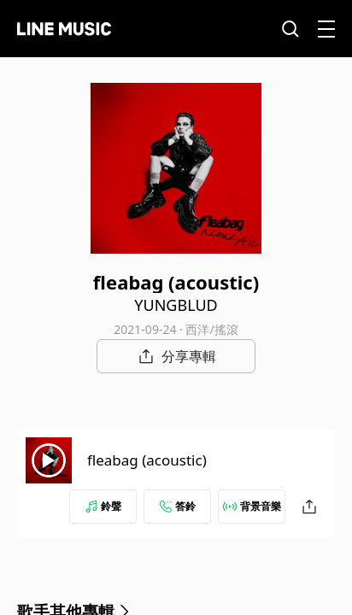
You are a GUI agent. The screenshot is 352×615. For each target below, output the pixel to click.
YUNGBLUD (175, 305)
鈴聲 (103, 506)
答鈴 (178, 506)
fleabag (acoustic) (147, 460)
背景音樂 (252, 506)
